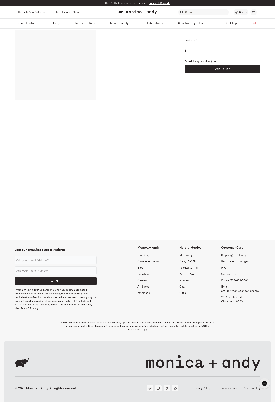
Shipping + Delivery (233, 255)
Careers (143, 280)
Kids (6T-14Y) (187, 274)
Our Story (144, 255)
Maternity (185, 255)
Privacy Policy (201, 388)
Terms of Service (227, 388)
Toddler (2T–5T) (189, 267)
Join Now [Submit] (56, 281)
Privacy (34, 308)
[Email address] (56, 260)
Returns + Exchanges (235, 261)
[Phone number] (56, 270)
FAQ (223, 267)
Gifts (182, 293)
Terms (24, 308)
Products (190, 40)
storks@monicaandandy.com (240, 290)
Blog (140, 267)
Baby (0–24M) (188, 261)
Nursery (184, 280)
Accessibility (252, 388)
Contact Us (228, 274)
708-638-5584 (239, 280)
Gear (182, 286)
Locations (144, 274)
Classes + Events (149, 261)
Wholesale (144, 293)
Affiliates (143, 286)
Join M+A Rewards (159, 3)
